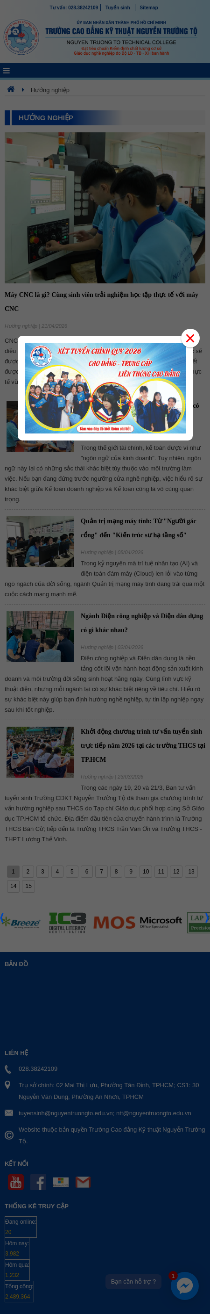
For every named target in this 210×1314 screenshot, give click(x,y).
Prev (2, 920)
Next (207, 920)
